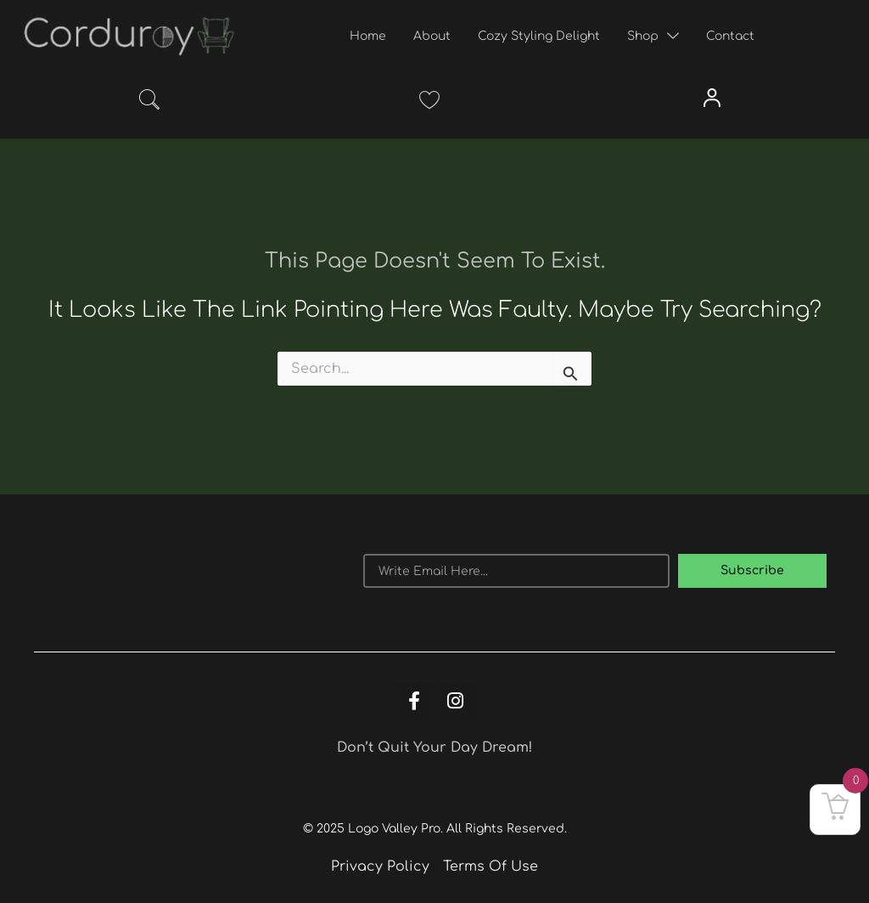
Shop (653, 36)
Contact (730, 36)
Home (368, 36)
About (432, 36)
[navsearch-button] (149, 103)
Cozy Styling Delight (539, 36)
